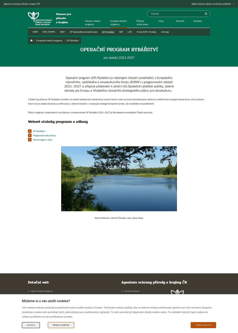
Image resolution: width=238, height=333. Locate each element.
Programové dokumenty (44, 135)
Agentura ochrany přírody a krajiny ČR (22, 3)
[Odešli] (206, 14)
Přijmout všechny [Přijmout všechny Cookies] (203, 325)
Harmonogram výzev (42, 139)
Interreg (165, 31)
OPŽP (35, 31)
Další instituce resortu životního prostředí (211, 3)
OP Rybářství (108, 31)
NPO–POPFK (49, 31)
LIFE (130, 31)
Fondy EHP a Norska (146, 31)
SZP (121, 31)
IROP (62, 31)
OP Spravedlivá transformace (83, 31)
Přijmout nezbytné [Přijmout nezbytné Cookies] (61, 325)
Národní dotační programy (42, 291)
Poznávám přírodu (131, 291)
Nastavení (31, 325)
